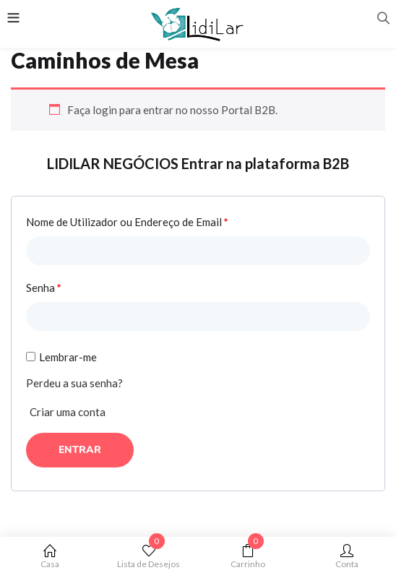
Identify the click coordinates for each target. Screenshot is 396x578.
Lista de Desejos (148, 556)
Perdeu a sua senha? (74, 382)
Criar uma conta (68, 411)
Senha (43, 287)
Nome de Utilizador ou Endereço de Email (127, 221)
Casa (49, 556)
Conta (346, 556)
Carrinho (247, 556)
